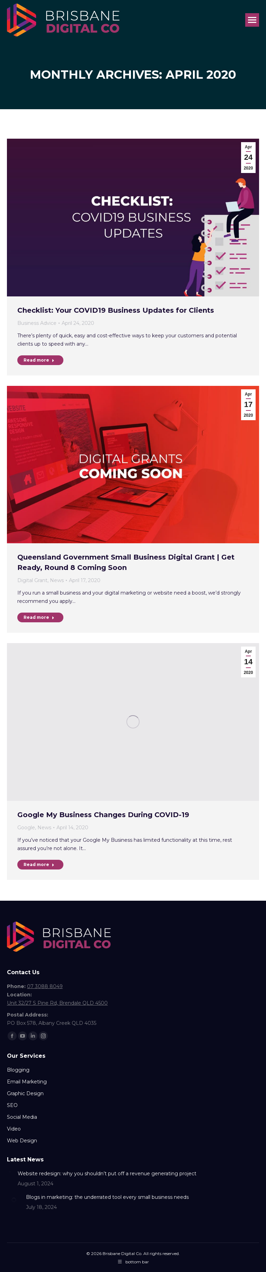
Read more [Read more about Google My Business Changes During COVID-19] (39, 864)
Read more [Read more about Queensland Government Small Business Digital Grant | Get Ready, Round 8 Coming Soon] (39, 617)
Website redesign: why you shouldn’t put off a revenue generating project (107, 1173)
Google (26, 827)
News (57, 580)
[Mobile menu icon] (252, 20)
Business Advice (36, 323)
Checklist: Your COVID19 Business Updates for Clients (115, 310)
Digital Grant (32, 580)
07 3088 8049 (45, 986)
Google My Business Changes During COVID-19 (103, 815)
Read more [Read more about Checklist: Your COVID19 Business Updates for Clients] (39, 360)
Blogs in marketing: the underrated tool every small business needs (107, 1197)
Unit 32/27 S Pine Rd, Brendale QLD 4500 (57, 1003)
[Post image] (9, 1172)
